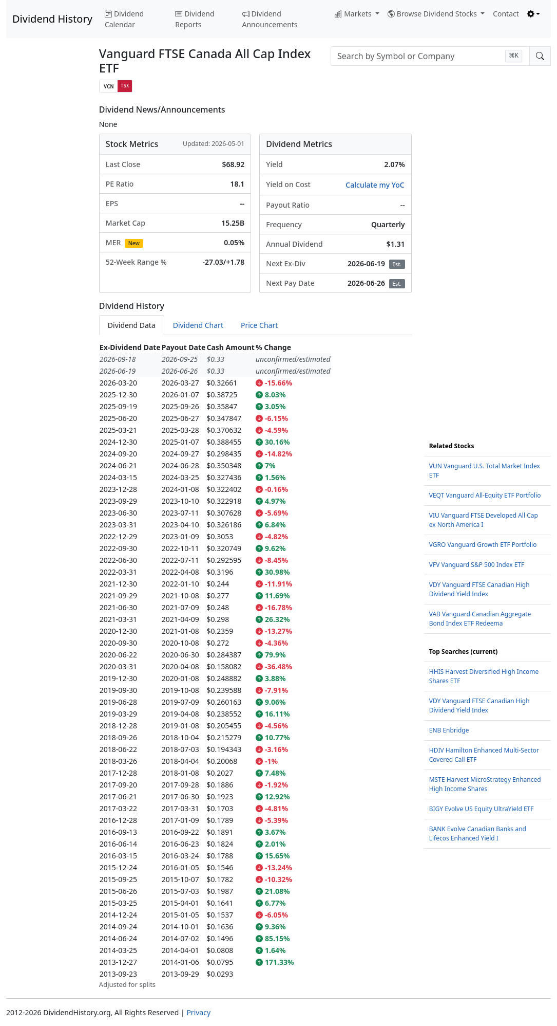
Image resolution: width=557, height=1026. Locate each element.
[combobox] (430, 56)
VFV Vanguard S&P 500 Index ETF (477, 564)
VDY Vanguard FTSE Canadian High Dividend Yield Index (479, 589)
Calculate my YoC (374, 185)
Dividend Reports (194, 19)
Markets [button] (354, 14)
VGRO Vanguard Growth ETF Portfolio (483, 544)
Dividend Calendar (124, 19)
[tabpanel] (255, 665)
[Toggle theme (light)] (534, 13)
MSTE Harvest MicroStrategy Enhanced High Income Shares (485, 784)
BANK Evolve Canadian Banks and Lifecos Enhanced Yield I (477, 833)
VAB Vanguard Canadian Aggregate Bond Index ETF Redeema (480, 619)
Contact (506, 14)
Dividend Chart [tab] (198, 325)
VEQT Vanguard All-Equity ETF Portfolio (485, 495)
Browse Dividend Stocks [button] (433, 14)
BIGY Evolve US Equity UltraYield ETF (481, 808)
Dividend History (52, 19)
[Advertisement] (46, 259)
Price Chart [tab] (259, 325)
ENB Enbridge (449, 730)
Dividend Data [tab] (132, 325)
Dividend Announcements (270, 19)
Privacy (198, 1012)
